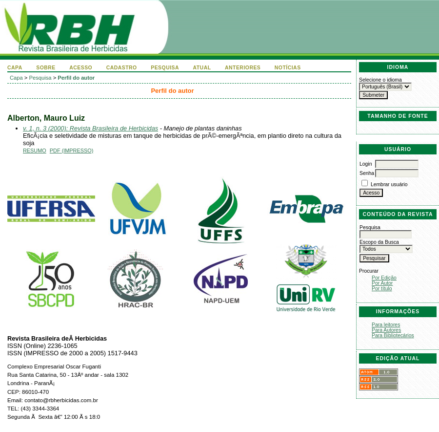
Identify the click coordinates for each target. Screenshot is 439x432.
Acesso (80, 67)
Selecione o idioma (380, 80)
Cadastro (121, 67)
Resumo (34, 150)
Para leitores (386, 324)
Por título (382, 288)
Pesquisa (165, 67)
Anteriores (242, 67)
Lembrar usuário (389, 184)
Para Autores (386, 330)
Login (365, 164)
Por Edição (384, 278)
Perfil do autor (76, 78)
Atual (202, 67)
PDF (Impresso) (71, 150)
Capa (14, 67)
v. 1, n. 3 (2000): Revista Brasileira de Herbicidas (90, 128)
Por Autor (382, 283)
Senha (366, 173)
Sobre (46, 67)
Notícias (288, 67)
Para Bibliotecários (393, 335)
